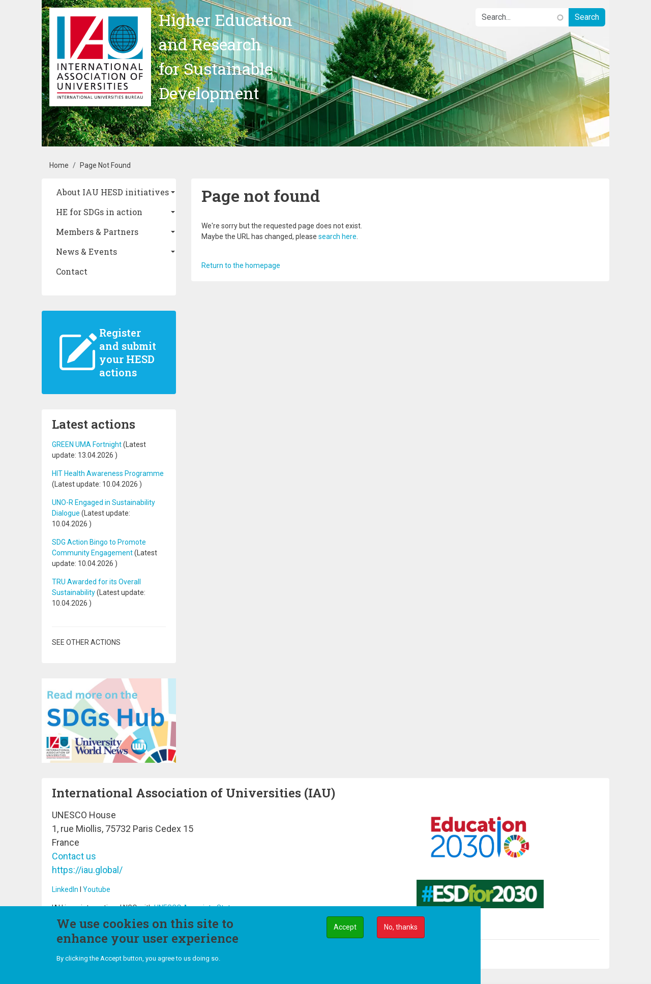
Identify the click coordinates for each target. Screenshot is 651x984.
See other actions (86, 642)
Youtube (96, 889)
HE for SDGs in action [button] (99, 211)
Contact (71, 271)
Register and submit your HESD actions (127, 352)
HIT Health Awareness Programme (108, 473)
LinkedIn (65, 889)
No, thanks (401, 930)
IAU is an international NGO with (103, 908)
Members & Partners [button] (97, 231)
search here (337, 236)
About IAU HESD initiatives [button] (112, 192)
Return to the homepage (240, 265)
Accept (345, 930)
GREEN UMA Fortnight (87, 444)
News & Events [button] (86, 251)
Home (59, 165)
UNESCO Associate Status (196, 908)
